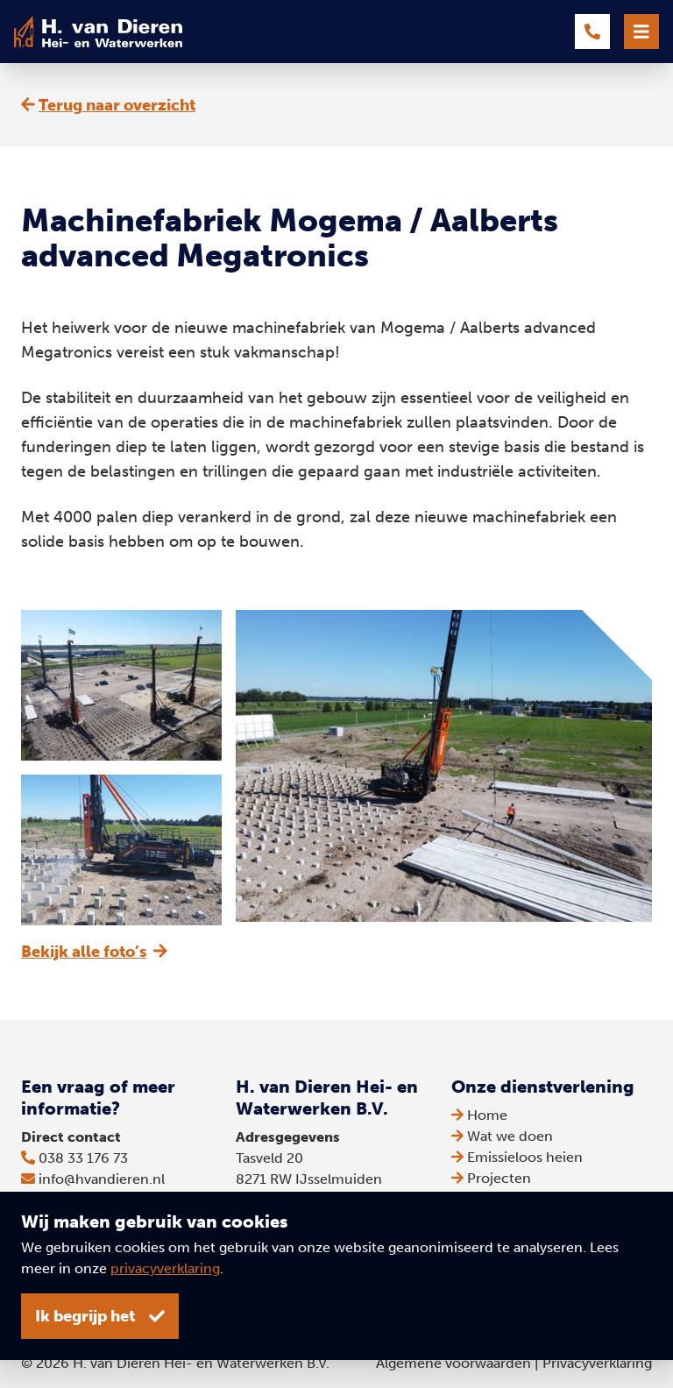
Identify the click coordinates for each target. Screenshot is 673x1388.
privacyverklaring (165, 1268)
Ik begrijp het (100, 1316)
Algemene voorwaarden (453, 1363)
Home (479, 1115)
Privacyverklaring (597, 1363)
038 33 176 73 (83, 1158)
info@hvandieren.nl (102, 1179)
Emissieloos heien (517, 1157)
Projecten (491, 1178)
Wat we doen (502, 1136)
